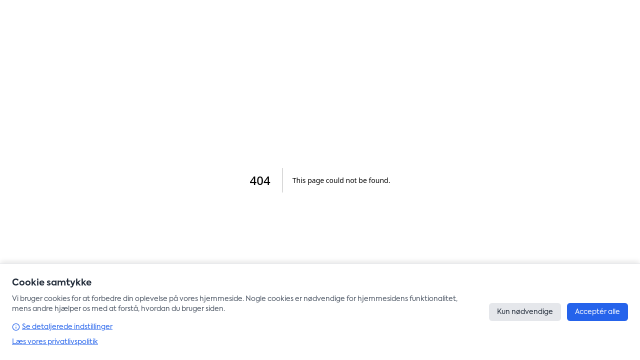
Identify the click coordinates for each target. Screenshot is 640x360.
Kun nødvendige (525, 312)
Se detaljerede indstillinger (62, 327)
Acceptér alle (597, 312)
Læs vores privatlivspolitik (55, 342)
